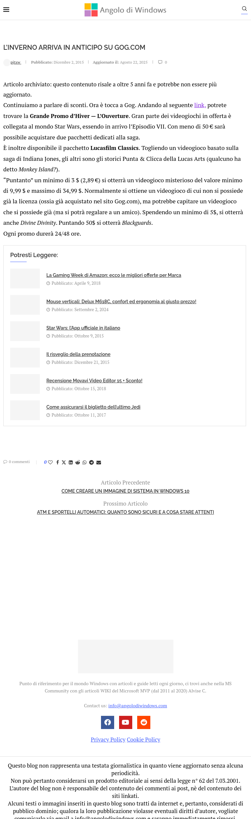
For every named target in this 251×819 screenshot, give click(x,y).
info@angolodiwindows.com (137, 697)
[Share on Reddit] (77, 454)
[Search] (247, 10)
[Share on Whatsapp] (85, 454)
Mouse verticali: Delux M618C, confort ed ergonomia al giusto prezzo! (121, 293)
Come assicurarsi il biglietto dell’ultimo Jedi (93, 398)
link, (189, 104)
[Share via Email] (98, 454)
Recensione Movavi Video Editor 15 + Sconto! (94, 372)
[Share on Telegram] (91, 454)
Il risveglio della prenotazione (78, 346)
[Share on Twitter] (64, 454)
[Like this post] (50, 454)
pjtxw (12, 61)
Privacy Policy (108, 731)
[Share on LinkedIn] (71, 454)
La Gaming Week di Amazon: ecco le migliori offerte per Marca (113, 267)
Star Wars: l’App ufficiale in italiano (83, 319)
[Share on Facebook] (57, 454)
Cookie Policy (143, 731)
